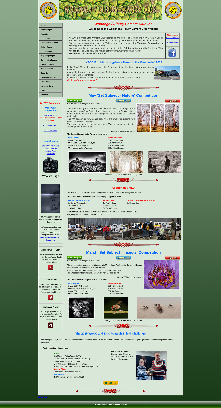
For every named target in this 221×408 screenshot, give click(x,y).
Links (43, 90)
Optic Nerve (45, 73)
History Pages (46, 47)
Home (43, 25)
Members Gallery (48, 86)
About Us (44, 34)
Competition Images (49, 60)
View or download (50, 115)
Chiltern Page (50, 151)
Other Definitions (50, 131)
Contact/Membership (49, 43)
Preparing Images (48, 56)
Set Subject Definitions (50, 125)
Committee (45, 38)
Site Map (44, 95)
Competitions (46, 51)
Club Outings (46, 82)
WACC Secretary (172, 38)
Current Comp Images (50, 146)
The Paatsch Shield (49, 77)
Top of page (42, 397)
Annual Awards (47, 69)
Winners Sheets (47, 64)
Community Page (50, 148)
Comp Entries (172, 43)
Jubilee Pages (46, 30)
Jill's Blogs (51, 154)
